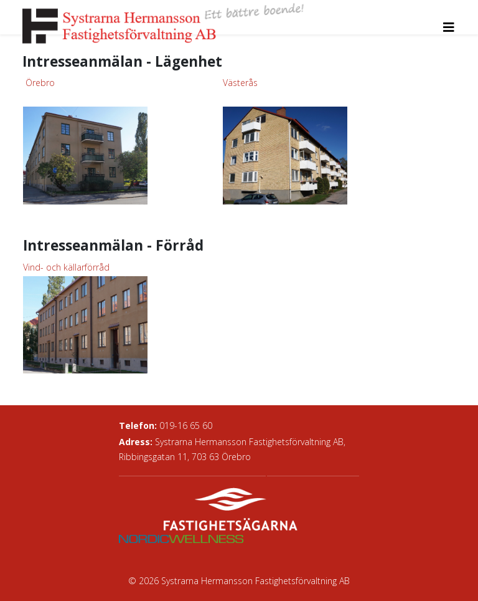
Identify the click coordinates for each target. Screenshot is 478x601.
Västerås (240, 83)
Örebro (40, 83)
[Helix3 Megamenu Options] (448, 27)
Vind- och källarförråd (66, 267)
